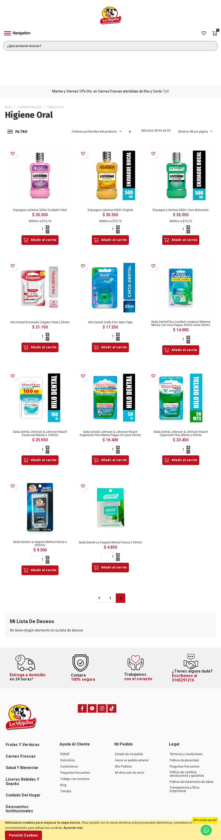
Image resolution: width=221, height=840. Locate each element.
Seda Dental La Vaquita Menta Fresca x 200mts (40, 509)
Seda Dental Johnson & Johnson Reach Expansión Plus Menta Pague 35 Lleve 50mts (110, 400)
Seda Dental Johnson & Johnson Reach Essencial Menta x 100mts (40, 400)
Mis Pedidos (123, 732)
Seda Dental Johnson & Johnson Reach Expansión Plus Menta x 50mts (181, 400)
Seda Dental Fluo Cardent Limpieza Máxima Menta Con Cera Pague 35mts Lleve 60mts (180, 290)
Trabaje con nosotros (74, 744)
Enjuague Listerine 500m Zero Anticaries (181, 177)
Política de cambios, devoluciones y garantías (187, 739)
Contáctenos (69, 732)
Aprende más (73, 828)
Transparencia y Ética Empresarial (184, 754)
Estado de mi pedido (129, 719)
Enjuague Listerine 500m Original (110, 177)
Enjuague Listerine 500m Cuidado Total (40, 177)
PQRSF (64, 719)
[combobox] (110, 45)
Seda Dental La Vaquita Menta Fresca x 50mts (110, 508)
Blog (63, 750)
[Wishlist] (203, 33)
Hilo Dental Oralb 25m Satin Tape (110, 289)
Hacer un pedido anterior (132, 725)
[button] (12, 121)
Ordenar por (80, 99)
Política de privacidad (184, 725)
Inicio (7, 74)
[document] (110, 830)
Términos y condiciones (186, 719)
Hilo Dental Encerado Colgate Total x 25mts (40, 289)
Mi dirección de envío (129, 738)
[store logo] (111, 15)
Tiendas (65, 756)
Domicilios (67, 725)
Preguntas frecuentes (75, 738)
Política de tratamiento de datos (192, 747)
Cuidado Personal (29, 74)
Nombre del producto (103, 99)
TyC (166, 59)
